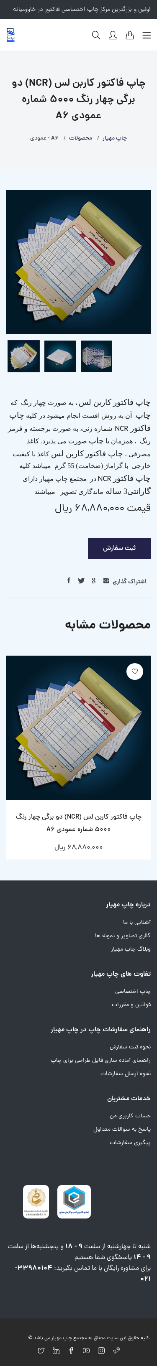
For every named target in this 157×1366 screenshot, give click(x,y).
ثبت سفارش (119, 549)
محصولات (80, 138)
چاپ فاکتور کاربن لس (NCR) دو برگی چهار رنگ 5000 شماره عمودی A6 (79, 823)
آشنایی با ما (137, 922)
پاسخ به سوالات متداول (122, 1129)
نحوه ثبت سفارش (130, 1047)
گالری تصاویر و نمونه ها (123, 936)
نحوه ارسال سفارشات (125, 1074)
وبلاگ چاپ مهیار (131, 949)
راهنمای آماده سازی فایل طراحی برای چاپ (101, 1060)
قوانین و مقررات (131, 1005)
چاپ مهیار (115, 138)
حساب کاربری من (130, 1116)
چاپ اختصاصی (133, 991)
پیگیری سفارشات (130, 1143)
